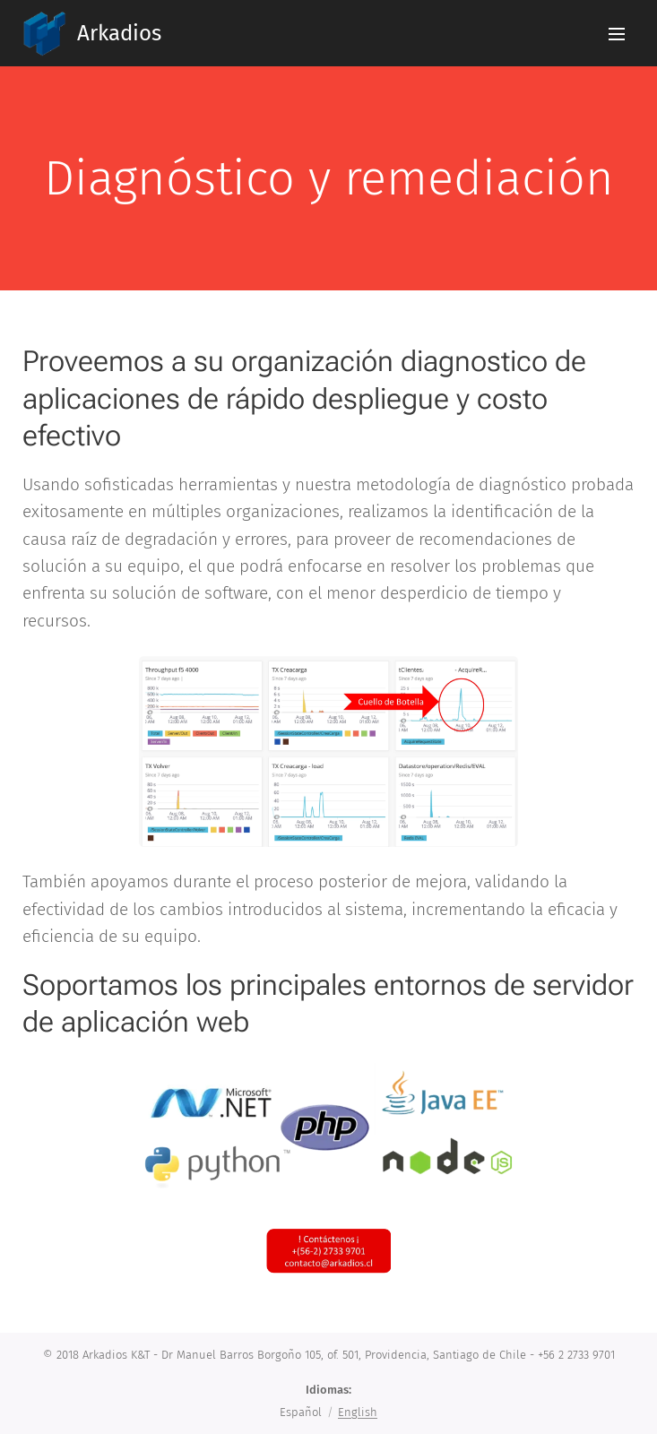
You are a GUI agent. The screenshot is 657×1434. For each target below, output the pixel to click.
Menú (617, 34)
